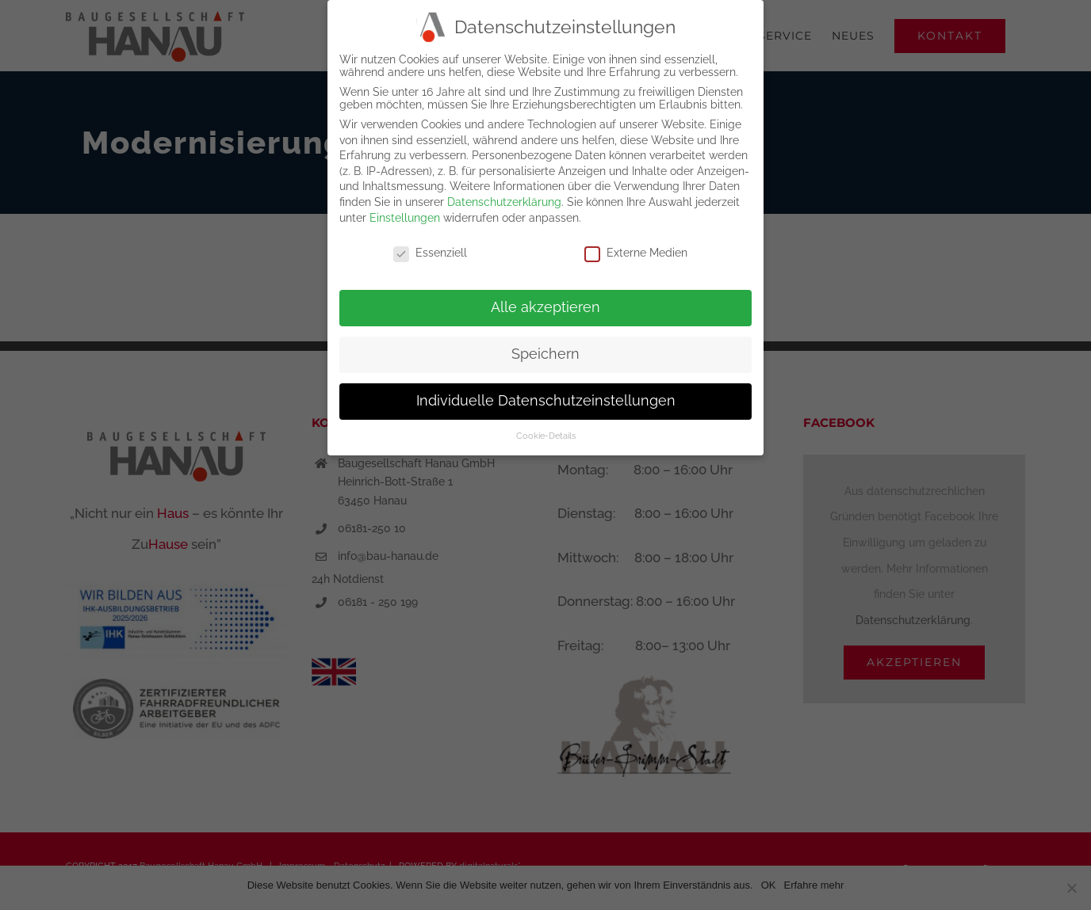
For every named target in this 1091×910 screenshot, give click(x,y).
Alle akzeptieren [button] (545, 302)
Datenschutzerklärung (504, 197)
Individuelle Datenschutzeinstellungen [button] (546, 396)
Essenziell (430, 248)
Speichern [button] (545, 349)
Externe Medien (635, 248)
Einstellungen (404, 213)
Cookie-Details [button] (546, 431)
